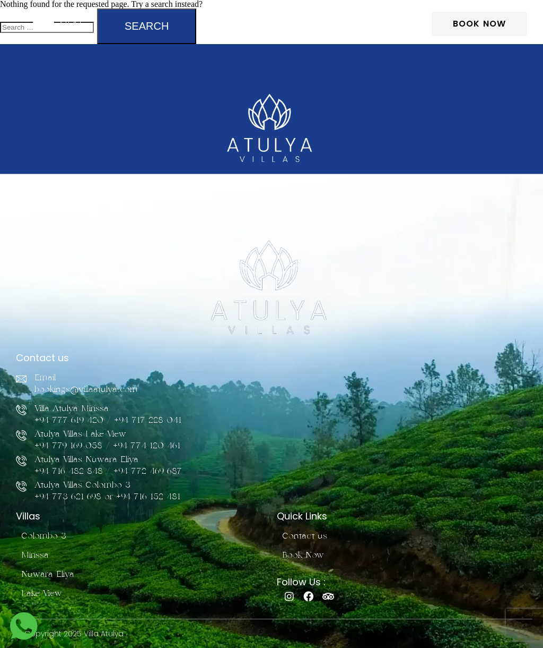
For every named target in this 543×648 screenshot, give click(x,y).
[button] (56, 23)
